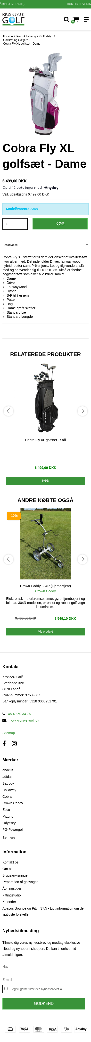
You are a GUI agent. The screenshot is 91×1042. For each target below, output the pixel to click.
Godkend (44, 1003)
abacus (7, 770)
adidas (7, 777)
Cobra (7, 796)
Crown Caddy (12, 803)
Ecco (6, 810)
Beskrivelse (10, 245)
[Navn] (43, 966)
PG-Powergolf (13, 829)
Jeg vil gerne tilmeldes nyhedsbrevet (42, 988)
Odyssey (9, 823)
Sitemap (8, 733)
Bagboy (8, 783)
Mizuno (7, 816)
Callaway (9, 790)
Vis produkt (45, 631)
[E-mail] (43, 979)
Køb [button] (60, 223)
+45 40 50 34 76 (16, 714)
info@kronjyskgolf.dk (23, 720)
